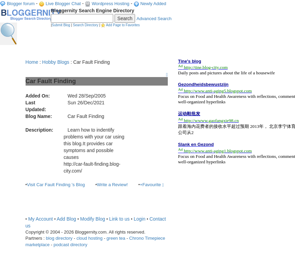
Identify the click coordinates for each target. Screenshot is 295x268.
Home (32, 62)
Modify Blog (92, 219)
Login (139, 219)
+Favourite (152, 184)
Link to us (119, 219)
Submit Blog (61, 25)
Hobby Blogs (55, 62)
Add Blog (66, 219)
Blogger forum (21, 3)
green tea (115, 238)
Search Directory (85, 25)
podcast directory (70, 244)
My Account (40, 219)
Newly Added (153, 3)
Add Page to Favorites (123, 25)
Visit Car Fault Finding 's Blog (56, 184)
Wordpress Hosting (110, 3)
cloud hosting (89, 238)
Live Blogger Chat (63, 3)
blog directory (59, 238)
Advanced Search (154, 18)
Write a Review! (112, 184)
